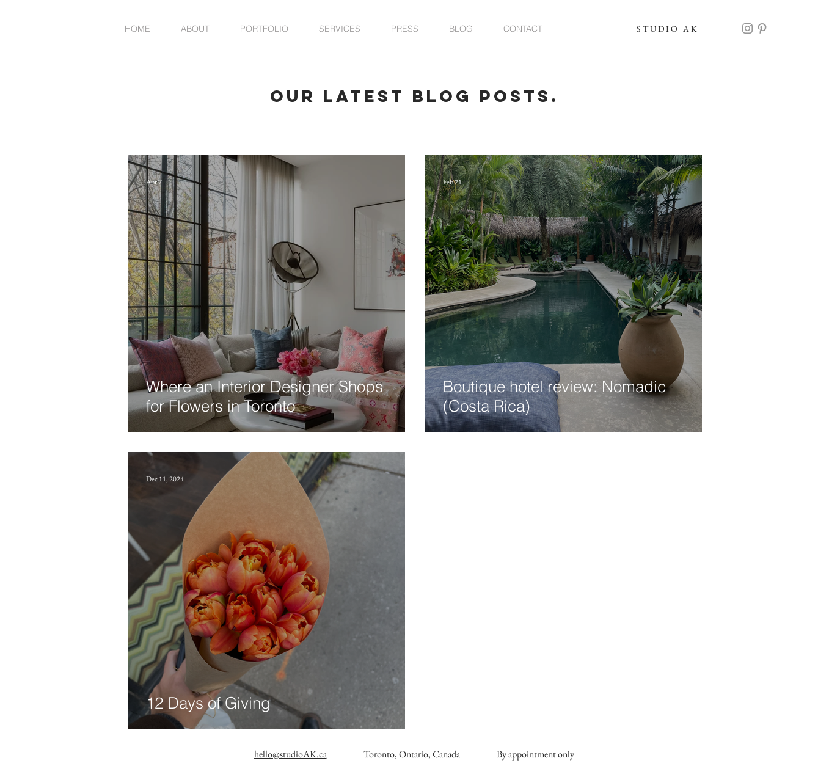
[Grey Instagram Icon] (747, 28)
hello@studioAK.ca (290, 754)
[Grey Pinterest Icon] (762, 28)
